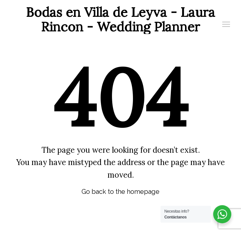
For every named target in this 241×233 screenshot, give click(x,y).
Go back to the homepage (120, 191)
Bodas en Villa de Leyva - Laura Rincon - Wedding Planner (120, 19)
